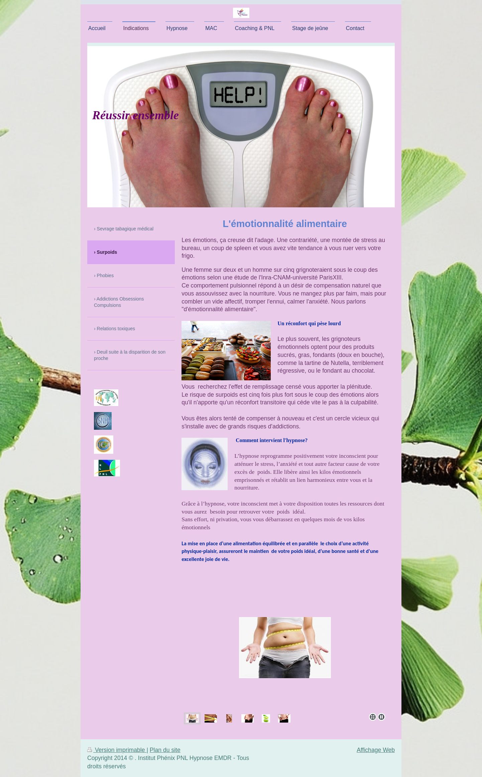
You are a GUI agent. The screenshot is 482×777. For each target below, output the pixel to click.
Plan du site (165, 750)
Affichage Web (376, 750)
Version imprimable (116, 750)
